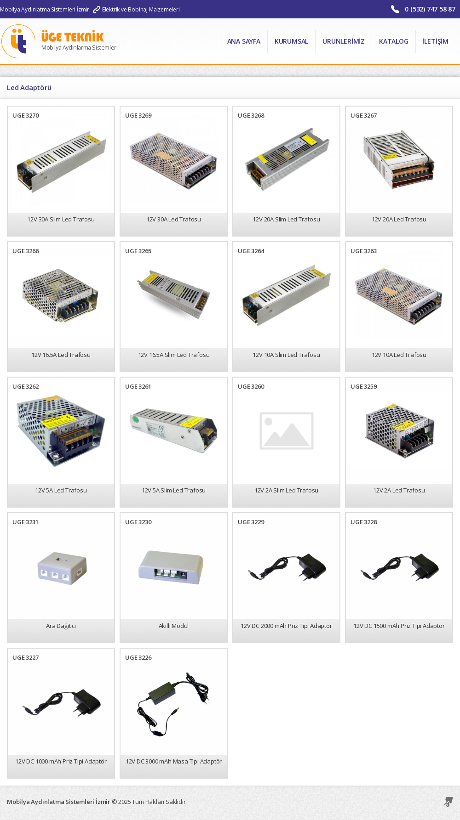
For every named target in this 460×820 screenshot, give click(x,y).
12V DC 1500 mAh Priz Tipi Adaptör (398, 626)
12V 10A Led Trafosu (399, 355)
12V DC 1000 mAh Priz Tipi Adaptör (60, 761)
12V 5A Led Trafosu (60, 490)
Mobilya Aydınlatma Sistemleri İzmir (44, 9)
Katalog (393, 41)
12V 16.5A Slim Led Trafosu (174, 355)
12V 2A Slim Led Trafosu (286, 490)
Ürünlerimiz (343, 41)
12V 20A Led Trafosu (399, 219)
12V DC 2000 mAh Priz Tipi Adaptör (286, 626)
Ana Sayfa (243, 41)
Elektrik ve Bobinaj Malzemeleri (141, 9)
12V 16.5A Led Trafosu (61, 355)
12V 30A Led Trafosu (173, 219)
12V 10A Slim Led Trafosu (286, 355)
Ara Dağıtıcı (61, 626)
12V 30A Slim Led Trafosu (60, 219)
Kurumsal (291, 41)
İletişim (435, 41)
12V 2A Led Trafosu (399, 490)
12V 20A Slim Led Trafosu (286, 219)
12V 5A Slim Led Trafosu (174, 490)
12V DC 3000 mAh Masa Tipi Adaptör (174, 761)
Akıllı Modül (174, 626)
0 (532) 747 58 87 (430, 9)
